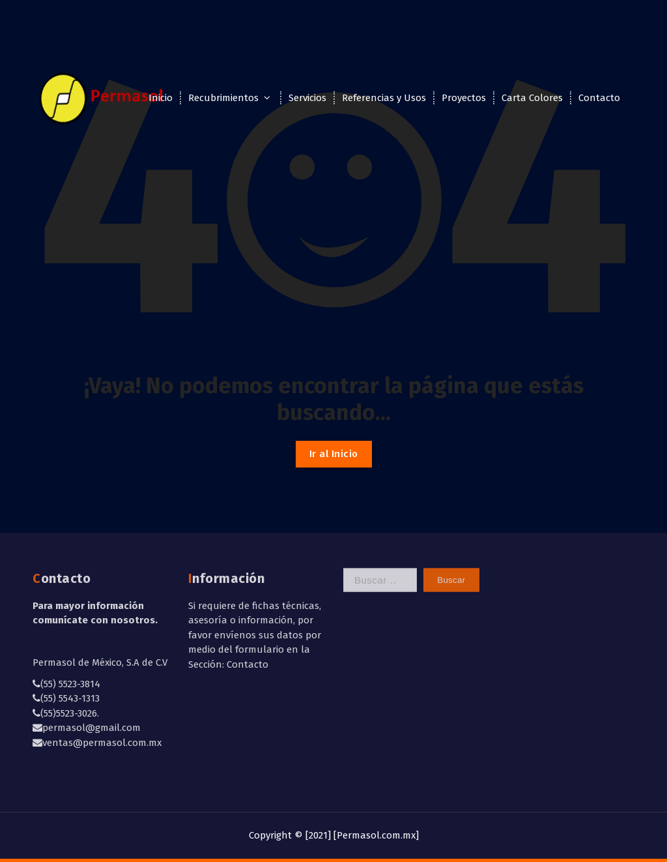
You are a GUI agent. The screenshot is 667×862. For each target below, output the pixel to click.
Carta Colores (532, 98)
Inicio (161, 98)
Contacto (599, 98)
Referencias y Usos (384, 98)
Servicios (307, 98)
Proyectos (464, 98)
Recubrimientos (223, 98)
